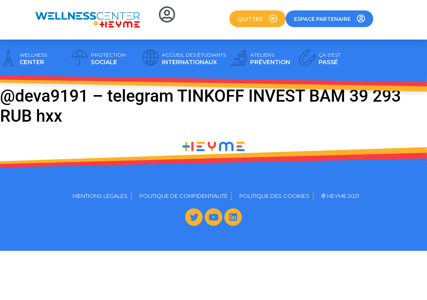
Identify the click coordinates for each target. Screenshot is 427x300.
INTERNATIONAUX (194, 59)
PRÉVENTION (270, 59)
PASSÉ (330, 59)
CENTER (33, 59)
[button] (257, 18)
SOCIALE (108, 59)
